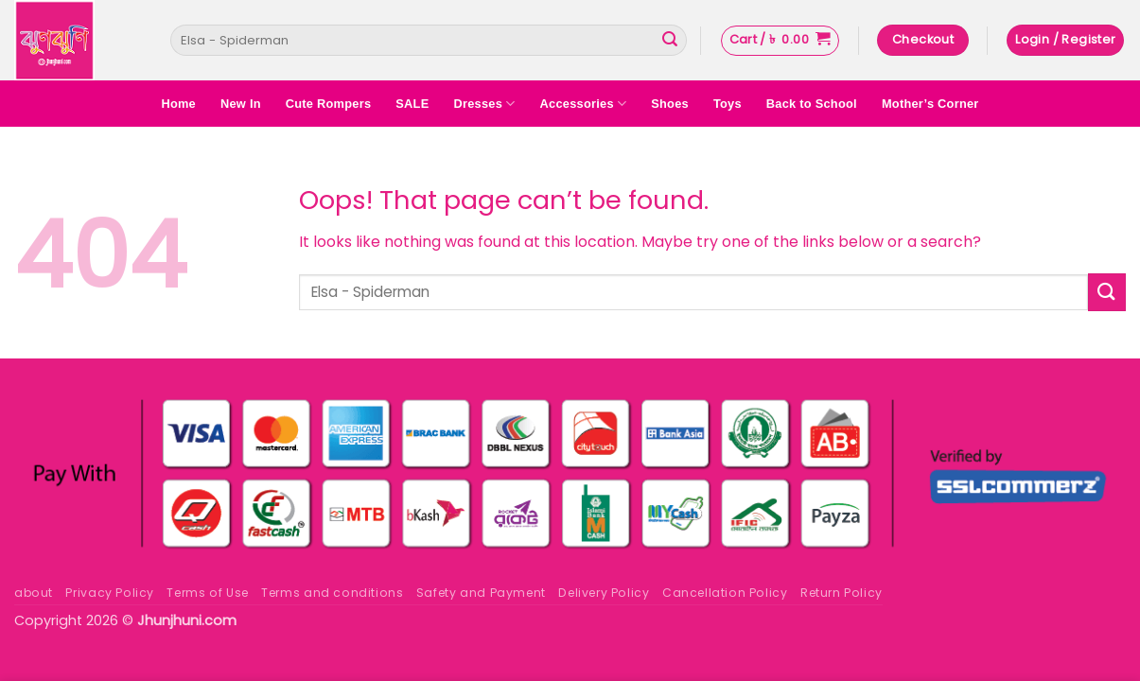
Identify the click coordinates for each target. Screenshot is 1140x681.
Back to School (811, 103)
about (33, 593)
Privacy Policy (109, 593)
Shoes (670, 103)
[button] (780, 41)
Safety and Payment (481, 593)
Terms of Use (207, 593)
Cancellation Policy (725, 593)
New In (240, 103)
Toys (727, 103)
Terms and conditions (332, 593)
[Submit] (670, 41)
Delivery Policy (603, 593)
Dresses (484, 104)
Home (178, 103)
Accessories (583, 104)
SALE (412, 103)
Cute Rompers (329, 103)
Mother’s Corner (930, 103)
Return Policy (841, 593)
